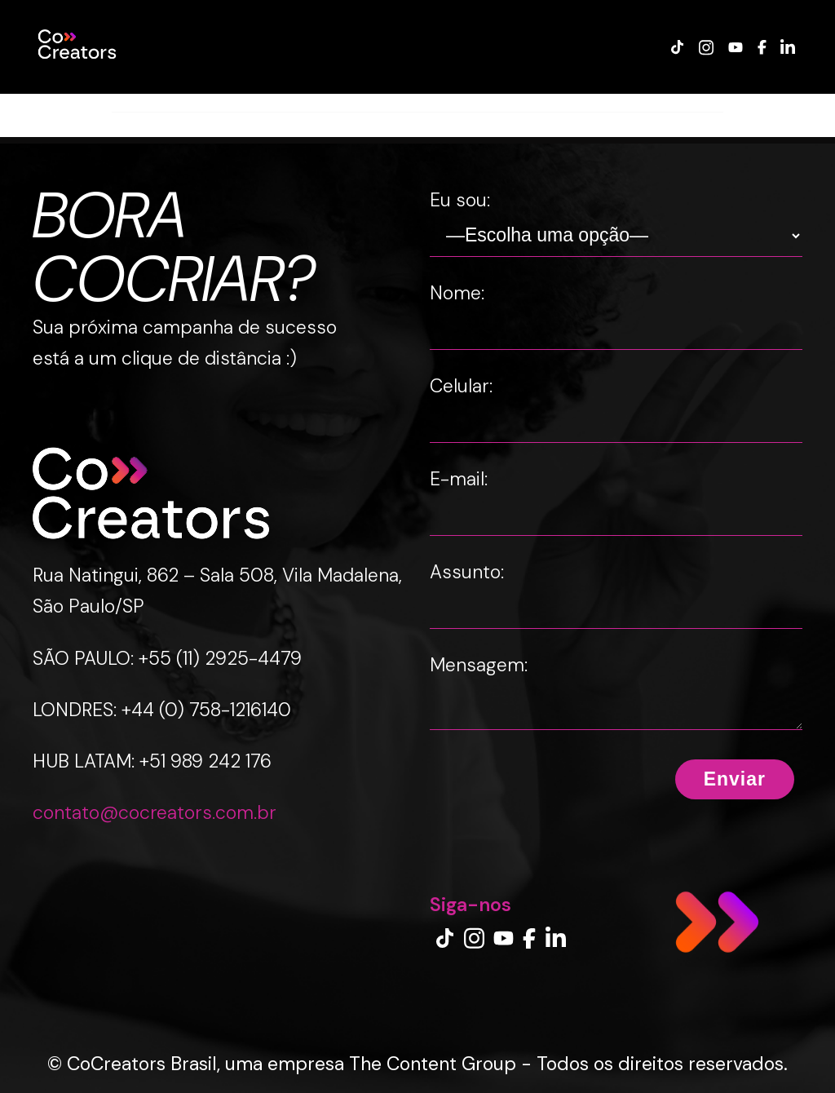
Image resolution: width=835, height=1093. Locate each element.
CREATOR (272, 102)
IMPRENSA (601, 102)
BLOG (430, 102)
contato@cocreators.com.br (154, 815)
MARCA (202, 102)
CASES (141, 102)
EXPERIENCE (358, 102)
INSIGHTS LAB (509, 102)
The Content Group (432, 1063)
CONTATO (682, 102)
